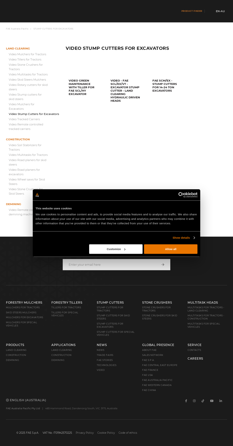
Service (195, 345)
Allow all (170, 249)
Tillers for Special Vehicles (64, 314)
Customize (116, 249)
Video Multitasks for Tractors (28, 74)
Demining (13, 204)
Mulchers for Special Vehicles (21, 324)
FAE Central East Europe (160, 365)
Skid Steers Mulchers (21, 312)
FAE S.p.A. (148, 360)
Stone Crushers (157, 302)
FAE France (150, 370)
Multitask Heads (203, 302)
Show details (181, 237)
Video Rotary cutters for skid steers (28, 87)
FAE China (149, 390)
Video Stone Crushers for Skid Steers (26, 191)
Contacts (194, 350)
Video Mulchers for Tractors (27, 54)
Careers (195, 358)
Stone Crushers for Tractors (156, 309)
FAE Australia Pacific (17, 28)
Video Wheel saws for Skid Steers (27, 182)
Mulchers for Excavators (24, 317)
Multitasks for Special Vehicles (204, 325)
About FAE (149, 350)
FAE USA (147, 375)
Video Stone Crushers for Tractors (26, 67)
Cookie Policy (106, 432)
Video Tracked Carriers (24, 119)
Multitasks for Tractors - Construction (206, 317)
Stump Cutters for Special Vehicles (116, 333)
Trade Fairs (105, 355)
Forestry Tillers (66, 302)
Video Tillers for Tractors (25, 59)
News (102, 345)
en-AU (220, 11)
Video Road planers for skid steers (27, 162)
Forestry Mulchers (24, 302)
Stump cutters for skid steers (113, 317)
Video (101, 370)
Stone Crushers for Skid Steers (159, 317)
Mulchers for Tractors (23, 307)
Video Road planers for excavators (24, 172)
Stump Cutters (110, 302)
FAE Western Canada (157, 385)
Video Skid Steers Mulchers (27, 79)
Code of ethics (128, 432)
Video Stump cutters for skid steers (25, 97)
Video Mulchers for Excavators (21, 106)
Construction (18, 139)
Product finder (191, 11)
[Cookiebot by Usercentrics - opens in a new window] (181, 195)
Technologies (106, 365)
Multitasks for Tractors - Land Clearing (206, 309)
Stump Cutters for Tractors (110, 309)
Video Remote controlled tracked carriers (26, 127)
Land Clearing (61, 350)
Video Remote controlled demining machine (26, 212)
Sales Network (152, 355)
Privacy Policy (85, 432)
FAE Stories (105, 360)
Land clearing (18, 48)
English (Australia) (26, 400)
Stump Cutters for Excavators (110, 325)
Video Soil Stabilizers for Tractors (25, 147)
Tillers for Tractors (66, 307)
